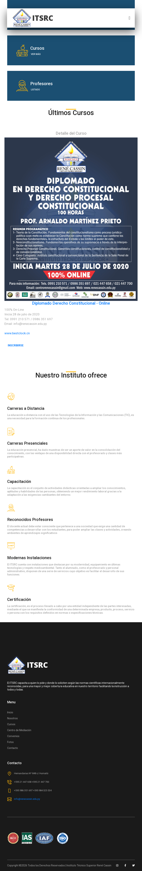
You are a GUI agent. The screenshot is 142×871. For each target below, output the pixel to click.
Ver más (36, 54)
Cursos (11, 724)
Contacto (12, 748)
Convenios (13, 736)
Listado (35, 89)
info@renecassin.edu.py (27, 799)
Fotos (10, 742)
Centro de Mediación (19, 730)
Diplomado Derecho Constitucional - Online (71, 303)
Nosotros (12, 718)
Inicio (10, 712)
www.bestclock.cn (17, 333)
